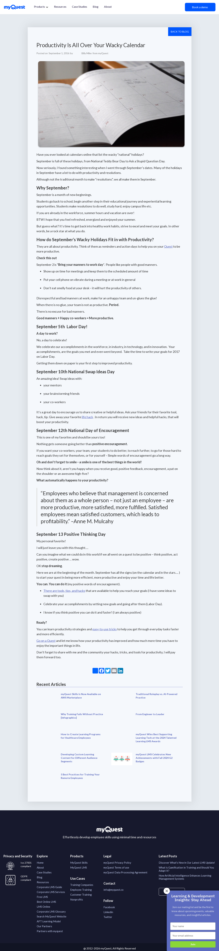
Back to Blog (180, 31)
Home (40, 862)
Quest (168, 246)
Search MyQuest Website (51, 916)
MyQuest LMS (78, 867)
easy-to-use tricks (104, 629)
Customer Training (81, 894)
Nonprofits (76, 899)
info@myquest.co (113, 889)
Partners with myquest (50, 931)
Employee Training (81, 889)
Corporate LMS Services (51, 892)
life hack (87, 417)
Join (192, 944)
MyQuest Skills (79, 862)
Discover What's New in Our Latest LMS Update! (187, 862)
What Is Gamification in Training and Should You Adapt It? (186, 869)
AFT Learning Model (49, 921)
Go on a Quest (46, 641)
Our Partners (44, 926)
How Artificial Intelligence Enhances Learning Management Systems (185, 877)
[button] (41, 7)
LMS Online (43, 906)
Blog (95, 6)
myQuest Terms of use (116, 867)
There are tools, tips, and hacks (64, 591)
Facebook (109, 907)
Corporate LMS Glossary (51, 911)
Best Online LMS (46, 901)
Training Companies (81, 884)
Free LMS (42, 896)
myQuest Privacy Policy (117, 862)
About (108, 6)
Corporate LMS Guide (49, 887)
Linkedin (108, 912)
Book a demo (200, 7)
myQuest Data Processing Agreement (125, 872)
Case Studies (79, 6)
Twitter (107, 916)
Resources (60, 6)
